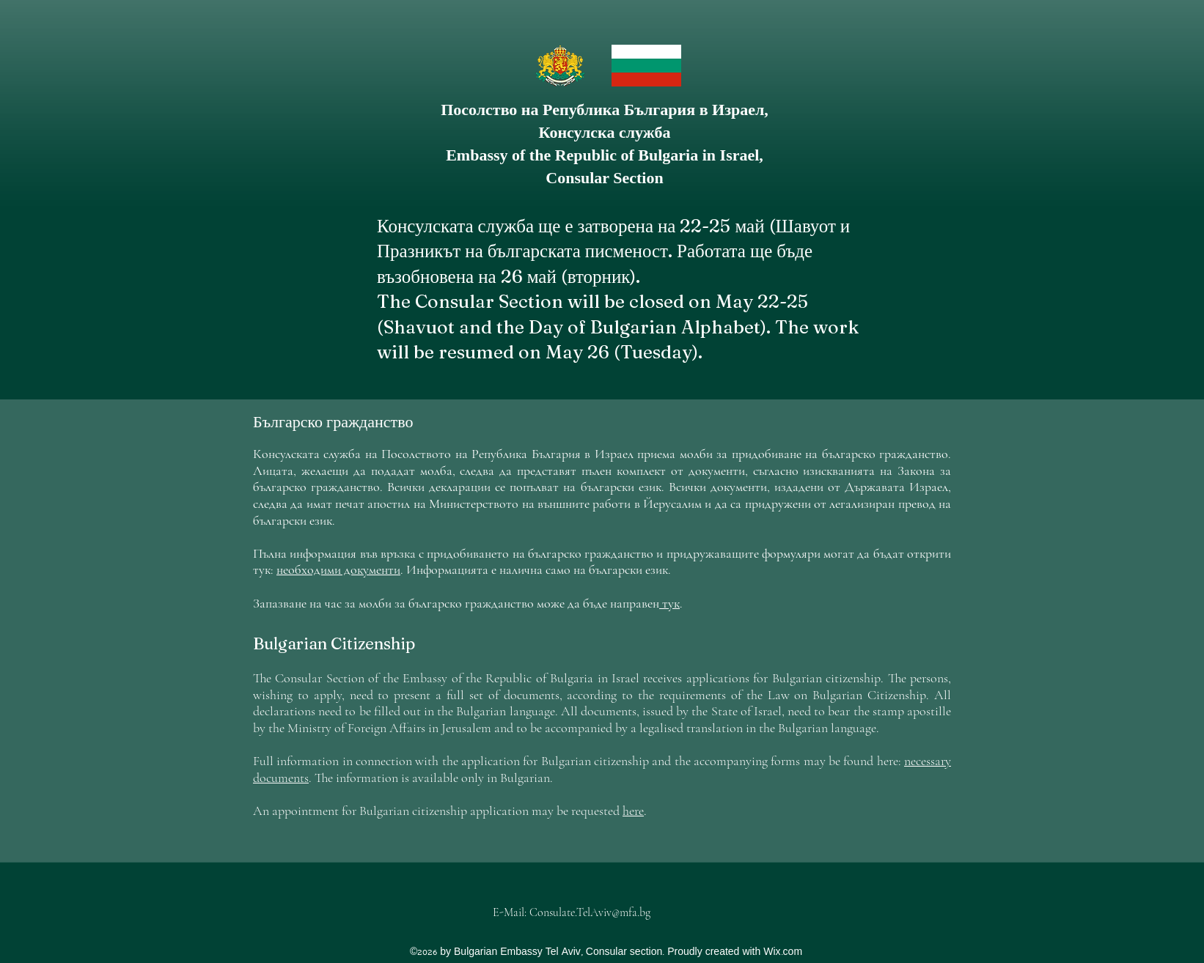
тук (669, 603)
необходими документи (338, 569)
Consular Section (604, 178)
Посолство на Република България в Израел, (604, 109)
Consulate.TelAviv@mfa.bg (589, 912)
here (633, 810)
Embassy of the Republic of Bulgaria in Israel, (604, 155)
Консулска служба (605, 132)
